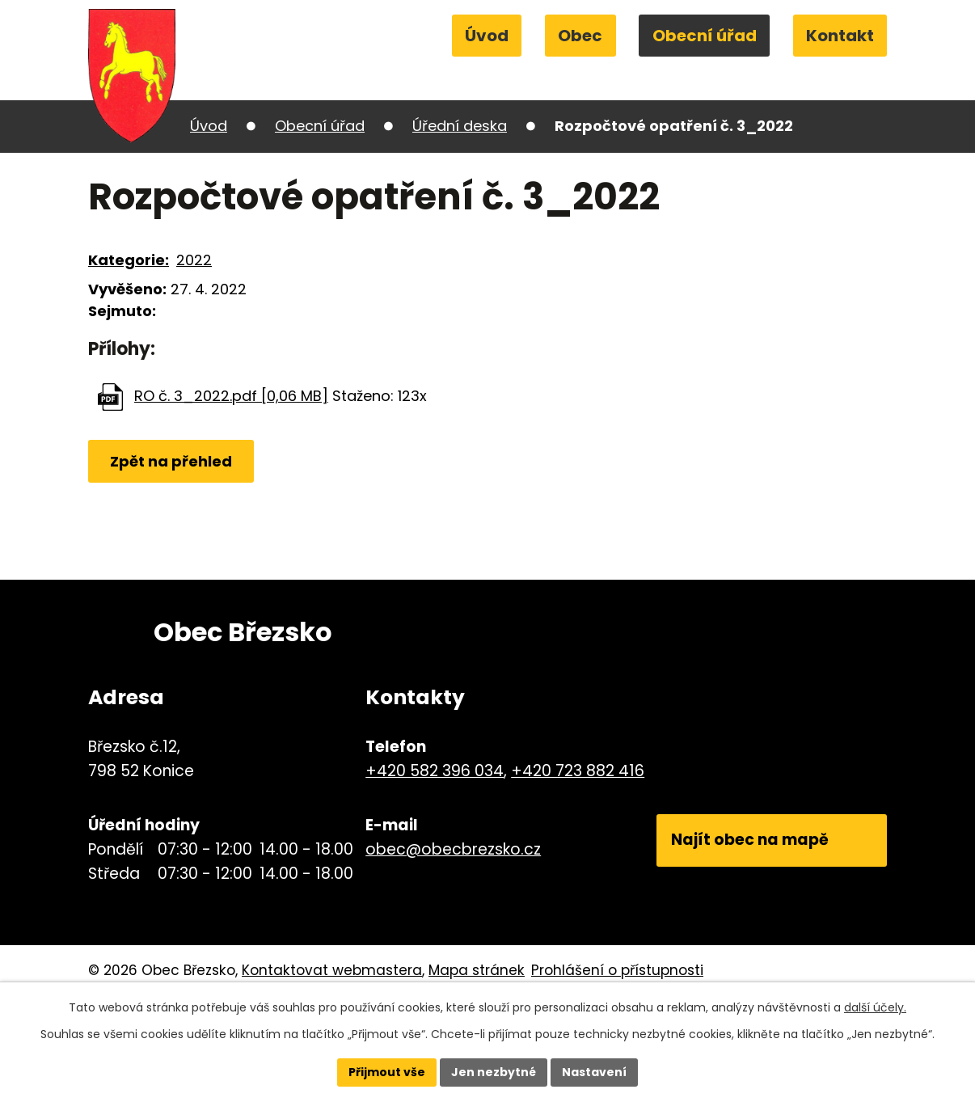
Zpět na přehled (171, 461)
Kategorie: (128, 260)
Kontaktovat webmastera (332, 970)
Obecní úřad (704, 35)
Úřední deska (459, 126)
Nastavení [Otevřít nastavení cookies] (594, 1072)
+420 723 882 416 (577, 771)
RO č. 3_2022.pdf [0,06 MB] (231, 396)
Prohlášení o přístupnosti (617, 970)
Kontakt (840, 35)
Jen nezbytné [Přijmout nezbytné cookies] (493, 1072)
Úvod (487, 35)
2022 (194, 260)
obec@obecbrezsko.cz (453, 849)
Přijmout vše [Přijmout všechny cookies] (386, 1072)
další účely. (875, 1007)
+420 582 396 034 (434, 771)
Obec (580, 35)
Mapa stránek (476, 970)
